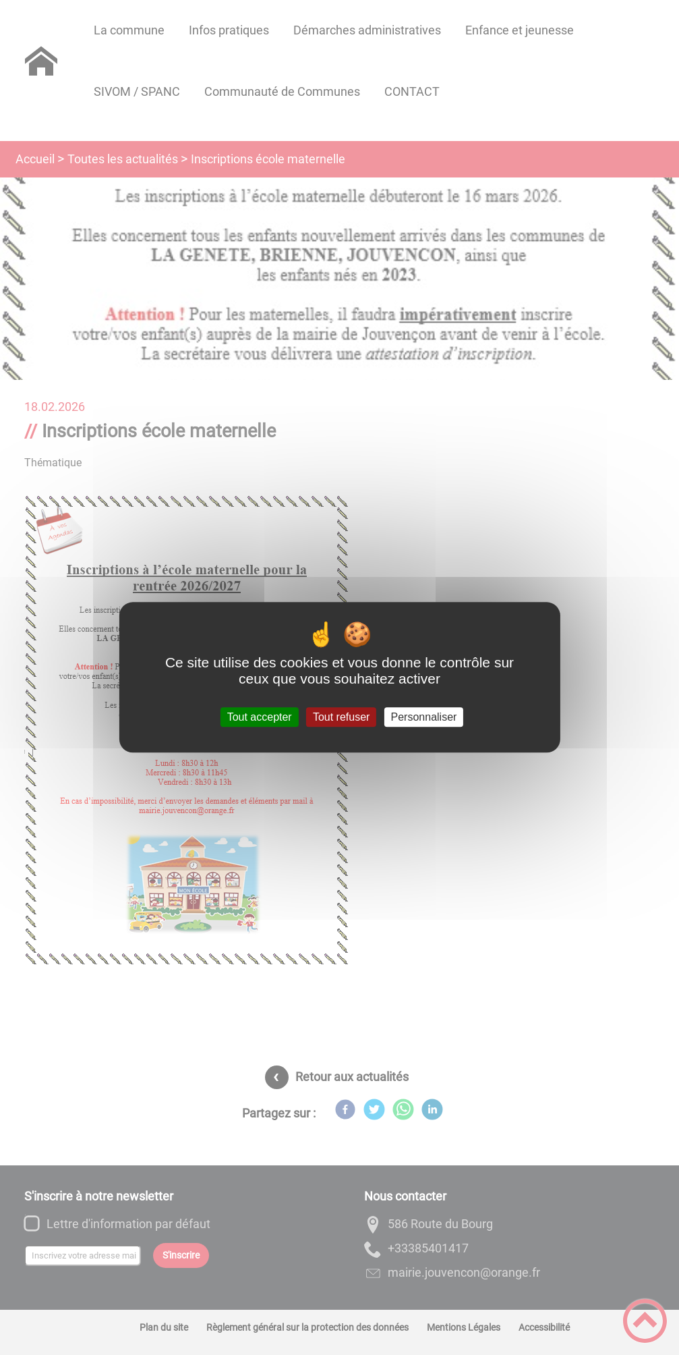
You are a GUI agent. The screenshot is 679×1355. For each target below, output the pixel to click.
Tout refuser (341, 717)
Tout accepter (259, 717)
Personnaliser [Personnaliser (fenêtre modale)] (424, 717)
